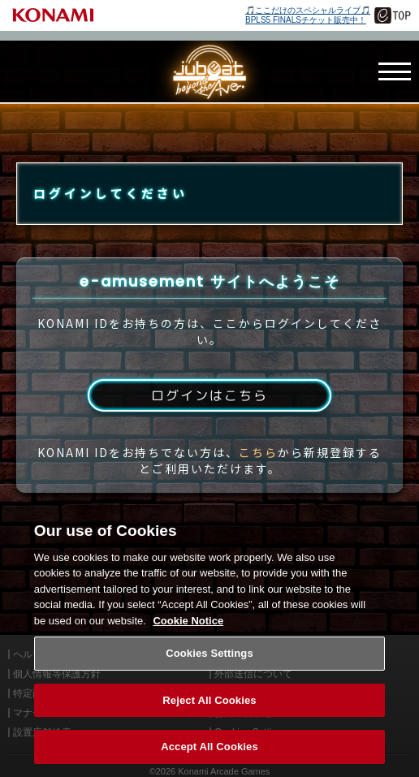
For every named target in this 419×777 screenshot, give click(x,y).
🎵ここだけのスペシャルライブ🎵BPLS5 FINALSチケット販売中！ (307, 15)
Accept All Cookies (209, 759)
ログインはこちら (209, 396)
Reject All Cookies (209, 712)
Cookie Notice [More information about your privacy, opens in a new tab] (188, 632)
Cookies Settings (209, 664)
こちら (258, 453)
